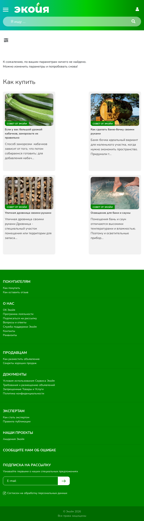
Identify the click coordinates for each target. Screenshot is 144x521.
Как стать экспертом (16, 417)
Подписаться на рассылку (20, 318)
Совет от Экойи (17, 123)
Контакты (9, 331)
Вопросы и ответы (14, 322)
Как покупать (11, 288)
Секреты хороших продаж (20, 363)
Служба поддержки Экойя (20, 327)
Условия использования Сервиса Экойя (29, 381)
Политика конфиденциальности (23, 393)
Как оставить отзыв (15, 292)
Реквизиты (10, 335)
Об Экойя (9, 310)
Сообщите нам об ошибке (29, 450)
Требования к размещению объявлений (29, 385)
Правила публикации (16, 421)
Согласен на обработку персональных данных (37, 493)
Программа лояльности (18, 314)
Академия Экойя (13, 439)
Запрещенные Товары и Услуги (23, 389)
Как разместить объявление (21, 359)
